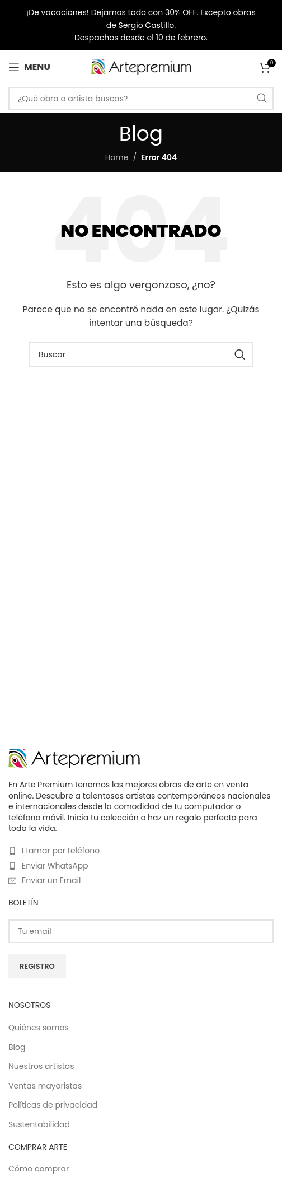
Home (117, 157)
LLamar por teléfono (61, 850)
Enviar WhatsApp (55, 865)
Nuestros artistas (41, 1066)
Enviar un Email (51, 880)
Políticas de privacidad (52, 1105)
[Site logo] (141, 66)
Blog (16, 1047)
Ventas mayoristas (45, 1086)
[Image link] (74, 757)
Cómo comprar (38, 1169)
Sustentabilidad (39, 1124)
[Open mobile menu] (29, 67)
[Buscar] (141, 98)
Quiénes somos (38, 1028)
